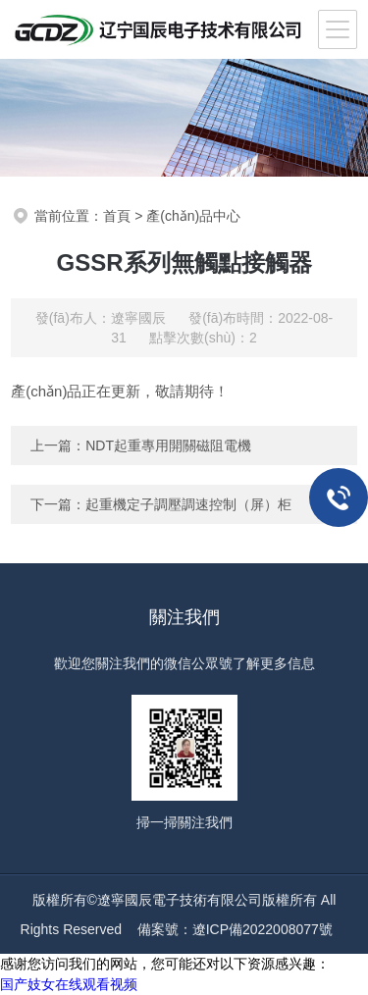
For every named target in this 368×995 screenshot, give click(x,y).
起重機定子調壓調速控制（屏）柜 (188, 504)
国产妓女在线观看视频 (68, 984)
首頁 (117, 216)
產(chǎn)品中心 (193, 216)
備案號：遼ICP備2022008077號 (235, 929)
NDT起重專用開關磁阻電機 (168, 445)
